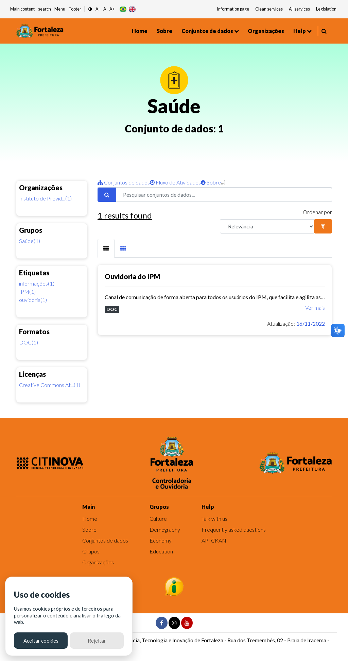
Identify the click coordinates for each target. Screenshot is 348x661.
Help (299, 31)
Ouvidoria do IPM (132, 276)
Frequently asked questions (234, 529)
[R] (267, 226)
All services (299, 9)
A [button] (104, 9)
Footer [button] (75, 9)
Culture (158, 518)
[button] (90, 9)
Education (161, 551)
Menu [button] (59, 9)
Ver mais (315, 307)
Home (139, 31)
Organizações (266, 31)
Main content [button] (22, 9)
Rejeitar (97, 641)
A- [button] (97, 9)
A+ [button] (112, 9)
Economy (161, 540)
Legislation (326, 9)
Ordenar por (317, 212)
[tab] (106, 248)
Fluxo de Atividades (175, 182)
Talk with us (214, 518)
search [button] (44, 9)
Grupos (91, 551)
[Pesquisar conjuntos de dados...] (224, 195)
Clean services (269, 9)
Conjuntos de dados (207, 31)
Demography (165, 529)
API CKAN (214, 540)
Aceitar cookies (40, 641)
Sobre (164, 31)
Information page (233, 9)
